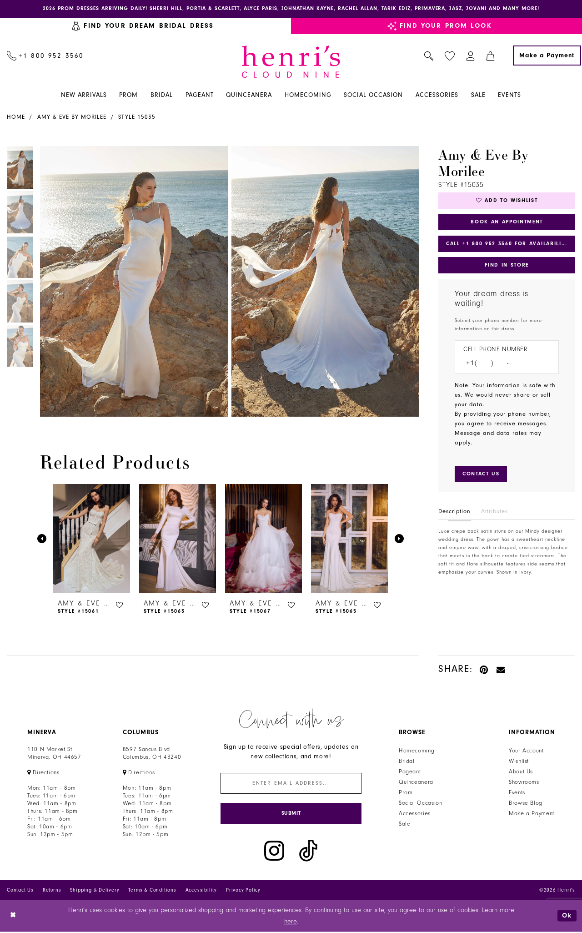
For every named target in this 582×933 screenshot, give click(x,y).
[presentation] (91, 538)
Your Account (526, 751)
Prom (406, 793)
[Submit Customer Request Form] (482, 476)
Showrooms (524, 782)
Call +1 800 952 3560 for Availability (509, 245)
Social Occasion (420, 803)
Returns (52, 891)
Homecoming (416, 751)
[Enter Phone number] (502, 366)
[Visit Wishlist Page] (450, 56)
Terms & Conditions (152, 891)
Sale (405, 824)
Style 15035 (137, 117)
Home (16, 117)
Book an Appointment (507, 223)
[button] (471, 56)
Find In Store (506, 267)
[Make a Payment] (547, 56)
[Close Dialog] (13, 917)
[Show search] (429, 56)
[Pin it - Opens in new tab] (484, 669)
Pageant (410, 772)
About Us (521, 772)
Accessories (415, 814)
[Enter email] (291, 784)
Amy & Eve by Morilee (71, 117)
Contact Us (20, 891)
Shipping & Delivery (94, 891)
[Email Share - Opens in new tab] (501, 669)
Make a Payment (531, 814)
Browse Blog (525, 803)
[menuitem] (45, 56)
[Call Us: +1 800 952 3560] (45, 56)
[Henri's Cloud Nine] (291, 62)
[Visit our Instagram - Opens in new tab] (274, 852)
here (290, 923)
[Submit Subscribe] (291, 814)
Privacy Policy (243, 891)
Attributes (494, 513)
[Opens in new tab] (43, 773)
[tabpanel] (132, 281)
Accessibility (201, 891)
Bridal (407, 761)
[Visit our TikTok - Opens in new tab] (308, 852)
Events (517, 793)
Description (454, 513)
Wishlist (519, 761)
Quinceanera (416, 782)
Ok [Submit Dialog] (567, 917)
